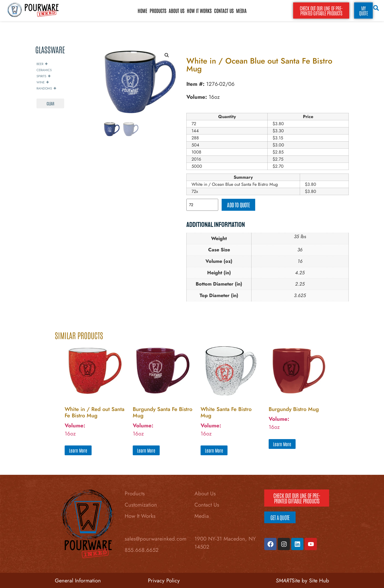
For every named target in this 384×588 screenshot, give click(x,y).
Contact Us (224, 10)
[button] (166, 55)
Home (142, 10)
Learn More (78, 450)
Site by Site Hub (302, 580)
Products (158, 10)
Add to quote (238, 204)
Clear (50, 103)
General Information (78, 580)
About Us (176, 10)
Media (241, 10)
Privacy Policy (164, 580)
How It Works (199, 10)
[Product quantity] (202, 205)
